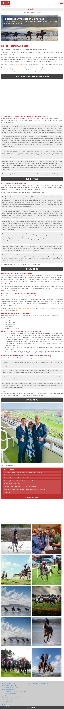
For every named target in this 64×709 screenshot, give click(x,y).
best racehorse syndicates (12, 483)
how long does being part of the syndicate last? (18, 481)
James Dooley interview (11, 687)
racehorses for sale (20, 64)
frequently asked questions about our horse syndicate (20, 486)
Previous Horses (8, 703)
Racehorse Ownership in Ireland (25, 308)
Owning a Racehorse (10, 693)
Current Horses (8, 701)
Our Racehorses (7, 699)
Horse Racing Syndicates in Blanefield (15, 691)
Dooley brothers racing (9, 685)
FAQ (5, 695)
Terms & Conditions (42, 683)
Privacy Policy (31, 683)
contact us (7, 492)
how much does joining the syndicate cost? (17, 478)
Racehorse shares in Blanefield (11, 697)
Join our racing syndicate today (32, 76)
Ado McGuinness (8, 707)
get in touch (32, 179)
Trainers (4, 705)
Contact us (32, 269)
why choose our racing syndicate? (14, 475)
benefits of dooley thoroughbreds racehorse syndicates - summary (24, 489)
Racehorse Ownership (8, 689)
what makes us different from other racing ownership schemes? (23, 472)
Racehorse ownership (8, 683)
